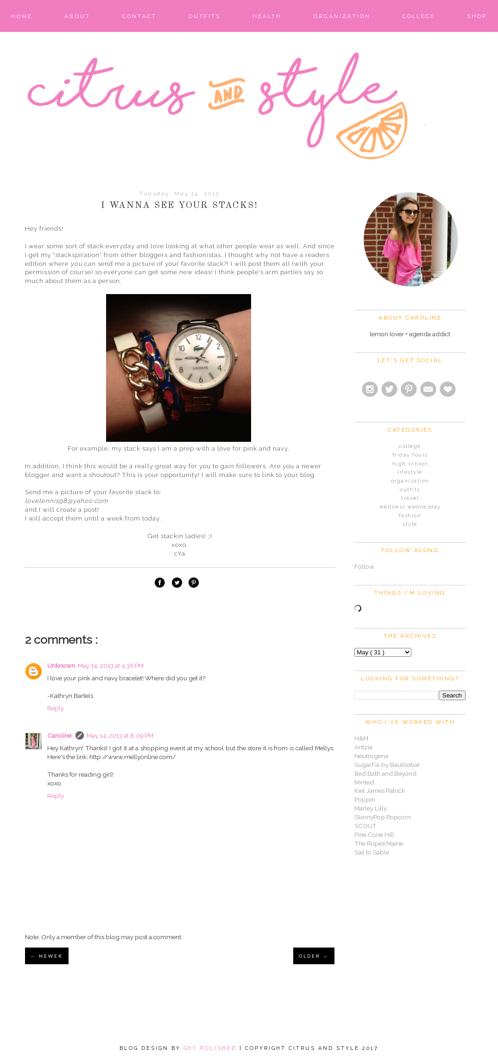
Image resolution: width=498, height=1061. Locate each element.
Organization (342, 16)
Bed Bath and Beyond (385, 773)
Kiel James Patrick (379, 790)
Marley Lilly (370, 808)
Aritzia (363, 747)
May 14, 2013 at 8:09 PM (120, 735)
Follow (364, 566)
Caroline (60, 735)
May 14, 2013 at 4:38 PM (111, 665)
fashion (410, 516)
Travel (410, 498)
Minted (364, 782)
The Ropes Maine (378, 843)
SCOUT (365, 825)
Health (267, 16)
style (410, 524)
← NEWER (47, 956)
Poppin (364, 799)
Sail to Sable (371, 852)
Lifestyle (409, 472)
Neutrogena (371, 756)
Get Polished (211, 1048)
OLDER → (314, 956)
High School (410, 464)
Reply (55, 708)
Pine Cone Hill (374, 834)
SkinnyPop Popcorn (382, 817)
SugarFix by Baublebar (387, 764)
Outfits (205, 16)
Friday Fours (410, 455)
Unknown (61, 665)
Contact (139, 16)
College (419, 16)
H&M (361, 738)
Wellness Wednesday (410, 507)
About (77, 16)
